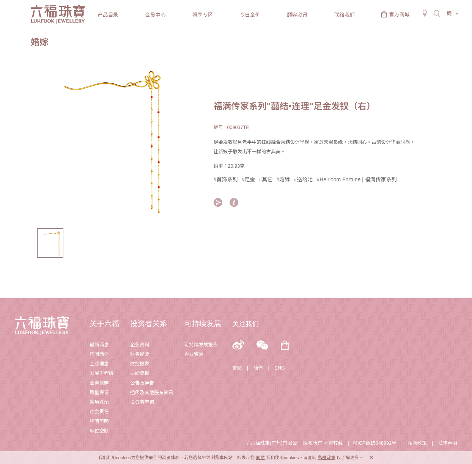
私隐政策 (417, 443)
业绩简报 (139, 373)
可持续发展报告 (201, 345)
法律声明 (448, 443)
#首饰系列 (226, 179)
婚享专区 (202, 15)
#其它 (266, 179)
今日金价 (249, 15)
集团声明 (99, 421)
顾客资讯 (297, 15)
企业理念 (99, 363)
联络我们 (344, 15)
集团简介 (99, 354)
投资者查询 (142, 402)
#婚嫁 (283, 179)
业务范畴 (99, 383)
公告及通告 (142, 383)
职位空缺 (99, 431)
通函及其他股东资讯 (151, 392)
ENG (279, 368)
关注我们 (245, 324)
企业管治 (194, 354)
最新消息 (99, 345)
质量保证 (99, 392)
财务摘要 (139, 354)
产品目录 (108, 15)
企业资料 (139, 345)
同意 (260, 457)
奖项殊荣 (99, 402)
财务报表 (139, 363)
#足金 (248, 179)
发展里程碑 (101, 373)
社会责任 (99, 411)
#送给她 (303, 179)
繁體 (237, 368)
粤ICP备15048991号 (374, 443)
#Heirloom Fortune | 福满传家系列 (356, 179)
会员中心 (155, 15)
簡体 (258, 368)
